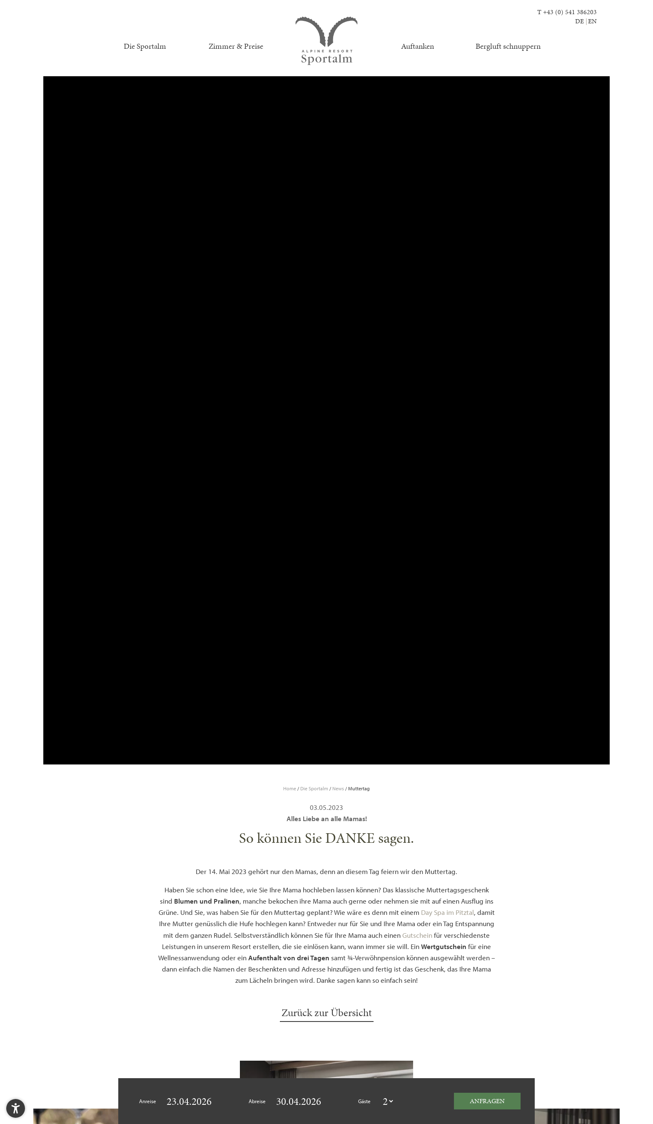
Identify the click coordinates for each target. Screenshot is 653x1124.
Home (290, 788)
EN (592, 21)
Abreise (257, 1101)
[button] (15, 1108)
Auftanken (417, 46)
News (338, 788)
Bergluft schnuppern (508, 46)
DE (579, 21)
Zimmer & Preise (236, 46)
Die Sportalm (145, 46)
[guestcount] (387, 1101)
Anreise (147, 1101)
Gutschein (417, 935)
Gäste (364, 1101)
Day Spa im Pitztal (447, 912)
